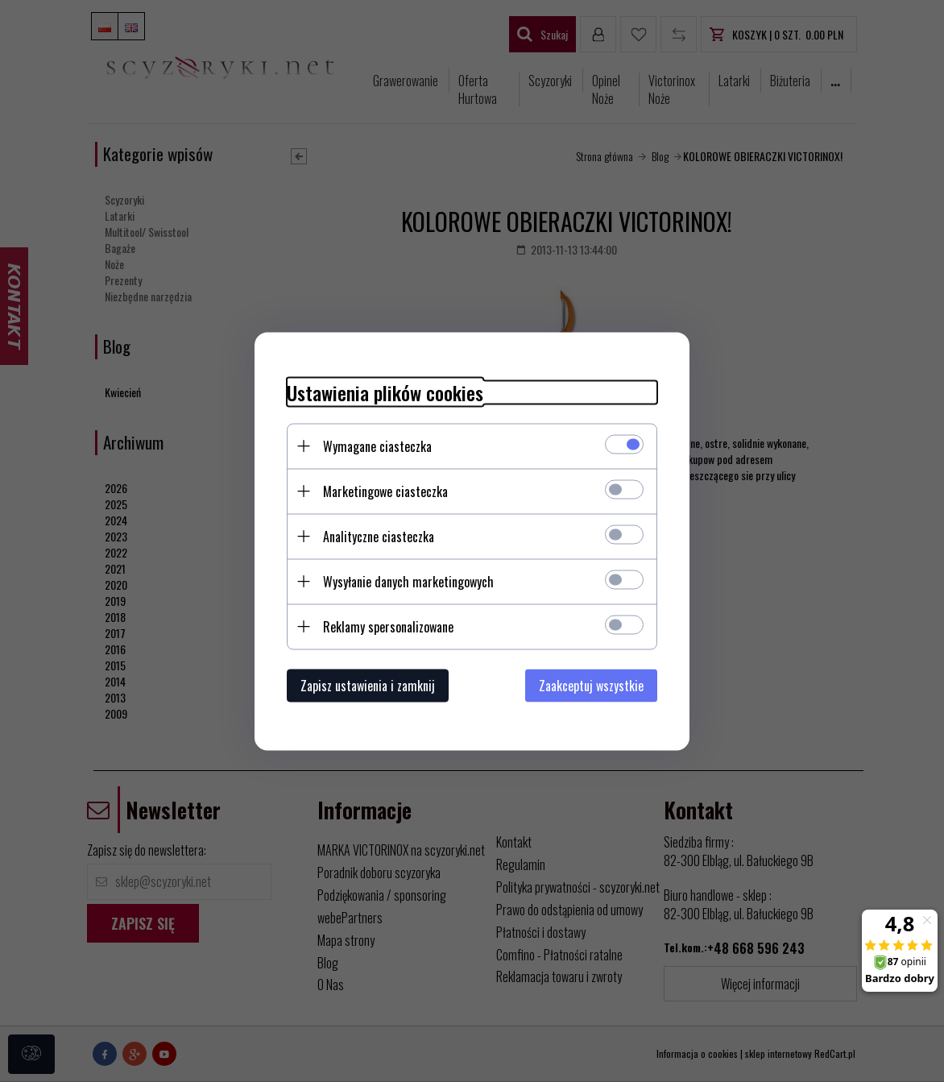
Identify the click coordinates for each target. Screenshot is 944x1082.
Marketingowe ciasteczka (385, 490)
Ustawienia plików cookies (385, 392)
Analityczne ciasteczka (378, 535)
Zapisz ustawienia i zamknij (367, 684)
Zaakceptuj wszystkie (591, 684)
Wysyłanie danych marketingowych (408, 581)
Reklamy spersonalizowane (388, 626)
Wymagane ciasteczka (377, 445)
